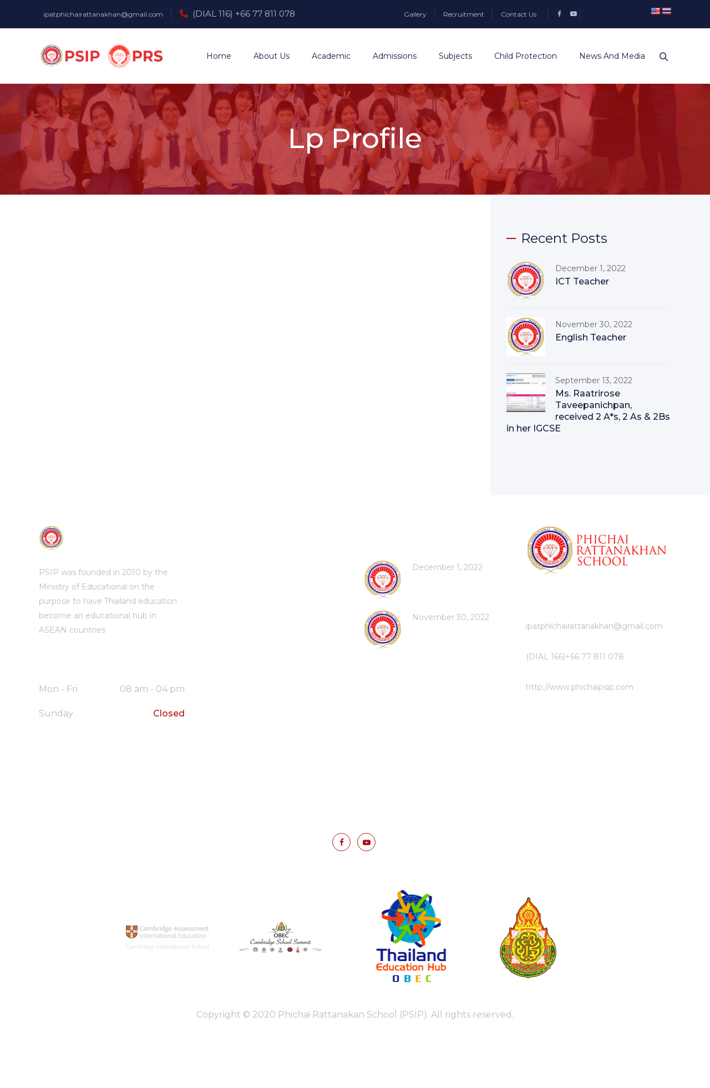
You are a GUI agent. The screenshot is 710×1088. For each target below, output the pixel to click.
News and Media (607, 56)
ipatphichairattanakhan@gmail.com (103, 14)
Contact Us (518, 14)
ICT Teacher (582, 281)
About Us (266, 56)
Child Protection (520, 56)
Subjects (449, 56)
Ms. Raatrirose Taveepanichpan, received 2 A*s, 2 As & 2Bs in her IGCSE (588, 411)
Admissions (389, 56)
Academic (325, 56)
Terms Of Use (392, 773)
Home (213, 56)
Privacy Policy (318, 773)
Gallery (415, 14)
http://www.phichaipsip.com (579, 687)
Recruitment (463, 14)
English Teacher (590, 337)
